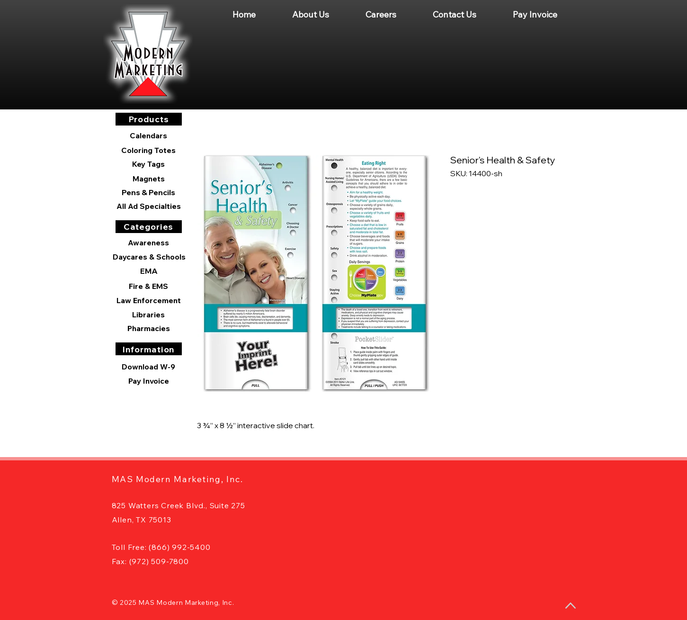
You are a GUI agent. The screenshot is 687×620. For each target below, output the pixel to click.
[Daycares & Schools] (149, 257)
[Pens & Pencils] (149, 192)
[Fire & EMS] (149, 286)
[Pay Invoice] (149, 381)
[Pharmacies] (149, 328)
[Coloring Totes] (149, 150)
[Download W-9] (149, 366)
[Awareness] (148, 242)
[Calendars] (149, 135)
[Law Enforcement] (149, 300)
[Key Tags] (149, 164)
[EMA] (149, 271)
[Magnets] (149, 178)
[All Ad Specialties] (149, 206)
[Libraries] (149, 314)
